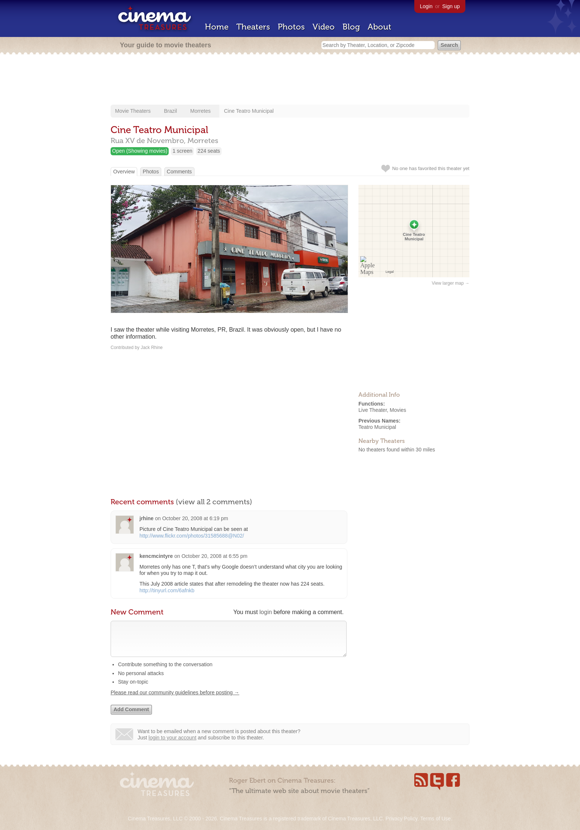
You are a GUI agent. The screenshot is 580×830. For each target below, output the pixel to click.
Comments (179, 172)
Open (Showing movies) (139, 151)
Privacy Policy (401, 818)
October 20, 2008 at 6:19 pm (195, 518)
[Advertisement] (290, 80)
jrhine (146, 518)
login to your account (172, 745)
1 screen (182, 151)
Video (324, 27)
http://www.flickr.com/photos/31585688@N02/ (191, 536)
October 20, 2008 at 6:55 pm (214, 556)
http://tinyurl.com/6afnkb (167, 590)
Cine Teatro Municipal (248, 111)
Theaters (253, 27)
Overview (124, 172)
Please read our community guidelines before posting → (175, 700)
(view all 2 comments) (214, 501)
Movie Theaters (133, 111)
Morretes (200, 111)
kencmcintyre (156, 556)
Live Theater (372, 410)
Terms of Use (435, 818)
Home (217, 27)
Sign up (451, 6)
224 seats (209, 151)
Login (426, 6)
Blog (351, 27)
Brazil (170, 111)
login (265, 612)
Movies (398, 410)
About (379, 27)
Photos (291, 27)
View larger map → (450, 283)
